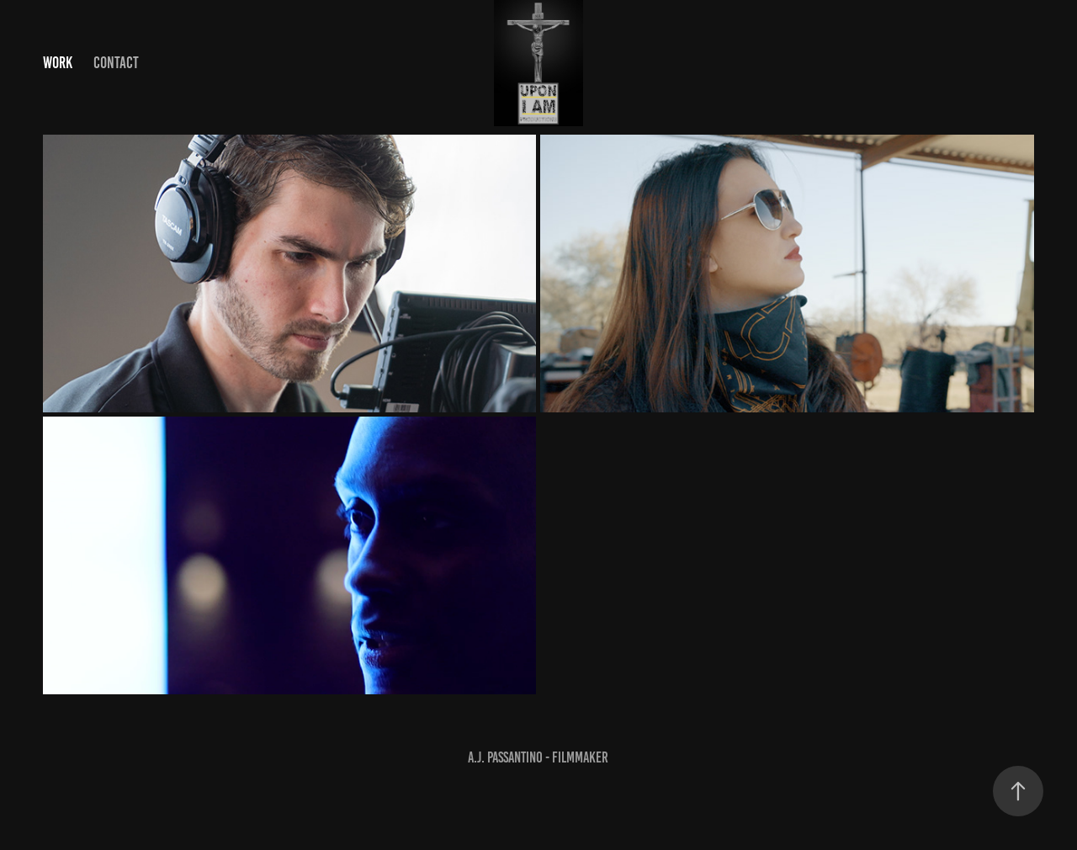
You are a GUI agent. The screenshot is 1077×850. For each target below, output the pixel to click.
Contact (116, 63)
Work (57, 63)
